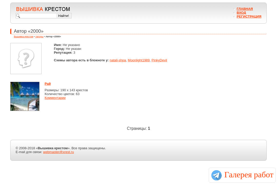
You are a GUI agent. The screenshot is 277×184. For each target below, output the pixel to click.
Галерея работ (248, 174)
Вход (241, 13)
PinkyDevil (159, 60)
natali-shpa (118, 60)
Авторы (39, 36)
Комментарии (55, 98)
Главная (245, 9)
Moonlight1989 (139, 60)
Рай (48, 84)
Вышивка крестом (23, 36)
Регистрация (249, 16)
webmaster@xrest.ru (58, 152)
